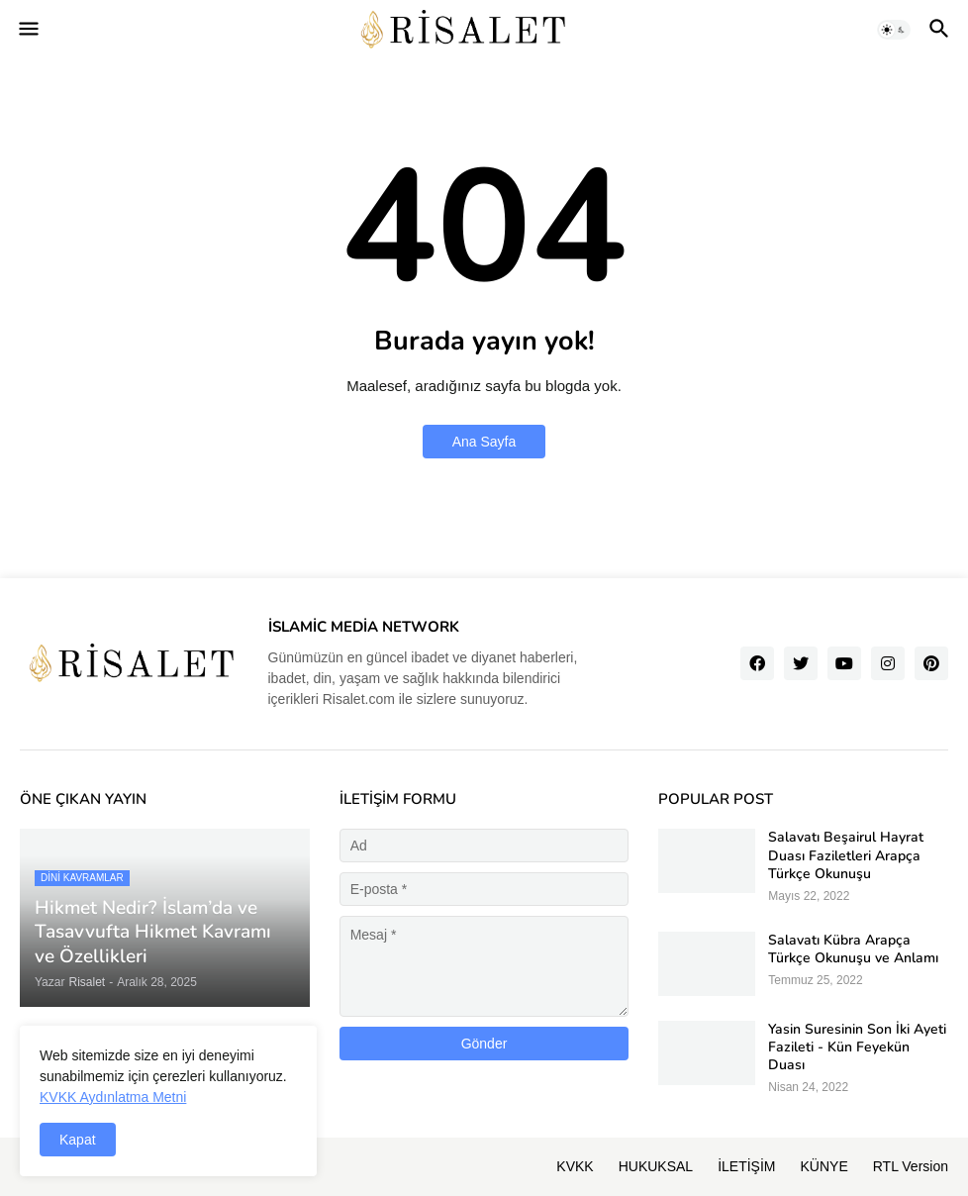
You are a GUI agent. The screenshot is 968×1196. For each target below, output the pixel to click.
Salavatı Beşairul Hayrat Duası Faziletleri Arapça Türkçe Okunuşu (845, 855)
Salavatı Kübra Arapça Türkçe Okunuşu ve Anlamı (853, 949)
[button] (27, 30)
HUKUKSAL (656, 1166)
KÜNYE (824, 1166)
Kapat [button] (77, 1139)
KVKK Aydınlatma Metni (113, 1097)
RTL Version (910, 1166)
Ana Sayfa (484, 441)
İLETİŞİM (746, 1166)
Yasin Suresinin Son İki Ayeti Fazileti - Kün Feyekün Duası (857, 1047)
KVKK (574, 1166)
